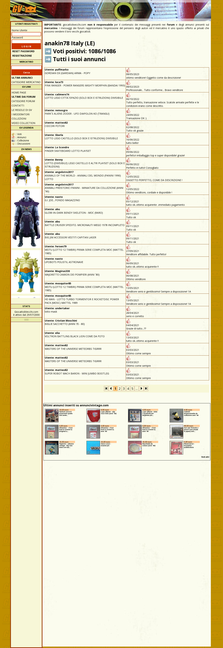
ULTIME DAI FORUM (23, 96)
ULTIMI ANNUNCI (22, 77)
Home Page (19, 92)
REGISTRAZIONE (22, 55)
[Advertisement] (146, 9)
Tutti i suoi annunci (79, 59)
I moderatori (21, 114)
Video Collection (23, 123)
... (137, 388)
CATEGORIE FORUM (23, 101)
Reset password (23, 51)
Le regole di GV (22, 110)
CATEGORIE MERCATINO (26, 82)
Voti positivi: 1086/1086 (84, 51)
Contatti (18, 105)
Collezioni (19, 118)
